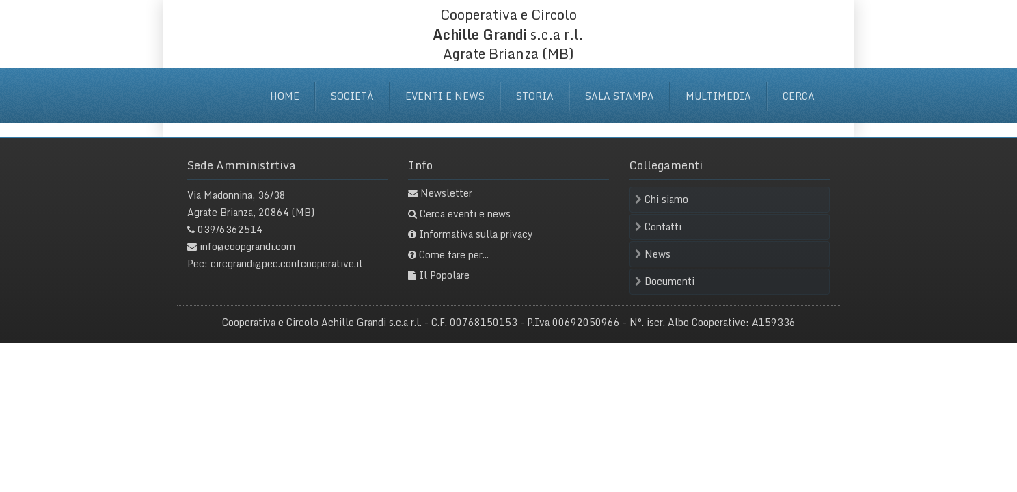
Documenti (664, 281)
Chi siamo (661, 199)
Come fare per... (454, 254)
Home (284, 96)
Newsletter (446, 193)
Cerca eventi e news (465, 213)
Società (352, 96)
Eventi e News (445, 96)
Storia (535, 96)
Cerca (799, 96)
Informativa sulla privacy (476, 234)
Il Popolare (444, 275)
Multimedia (718, 96)
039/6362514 (230, 229)
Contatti (658, 226)
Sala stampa (619, 96)
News (652, 254)
